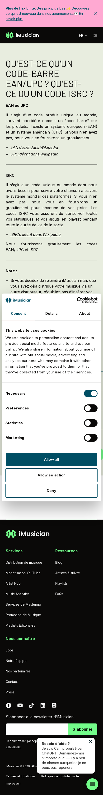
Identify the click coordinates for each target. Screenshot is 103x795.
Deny (51, 490)
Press (10, 692)
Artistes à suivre (67, 573)
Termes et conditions (21, 776)
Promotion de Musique (23, 615)
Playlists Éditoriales (20, 625)
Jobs (10, 650)
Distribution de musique (24, 562)
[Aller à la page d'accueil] (22, 35)
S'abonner (83, 729)
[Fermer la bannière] (95, 13)
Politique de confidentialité (60, 776)
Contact (12, 682)
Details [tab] (51, 313)
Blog (58, 562)
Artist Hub (13, 583)
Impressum (13, 783)
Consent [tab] (18, 313)
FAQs (59, 594)
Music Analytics (17, 594)
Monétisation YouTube (23, 573)
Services (14, 550)
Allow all (51, 459)
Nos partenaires (18, 671)
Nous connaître (20, 638)
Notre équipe (16, 661)
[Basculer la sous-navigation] (95, 35)
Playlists (61, 583)
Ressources (66, 550)
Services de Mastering (23, 604)
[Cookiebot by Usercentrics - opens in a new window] (77, 300)
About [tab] (84, 313)
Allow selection (51, 475)
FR (83, 35)
